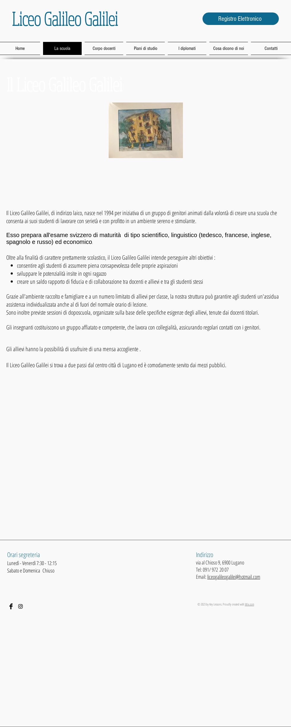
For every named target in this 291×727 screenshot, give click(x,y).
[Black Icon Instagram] (20, 606)
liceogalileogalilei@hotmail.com (233, 576)
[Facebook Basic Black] (11, 606)
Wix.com (249, 604)
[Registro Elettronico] (241, 18)
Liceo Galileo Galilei (65, 19)
